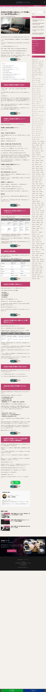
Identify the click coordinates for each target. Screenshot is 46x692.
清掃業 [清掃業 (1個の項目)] (34, 216)
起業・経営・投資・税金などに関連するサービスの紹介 (38, 30)
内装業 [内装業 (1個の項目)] (37, 164)
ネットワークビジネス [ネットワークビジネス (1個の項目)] (35, 107)
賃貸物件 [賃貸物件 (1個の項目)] (34, 259)
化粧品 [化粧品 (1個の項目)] (37, 168)
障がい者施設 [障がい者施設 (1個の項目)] (34, 274)
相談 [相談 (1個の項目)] (42, 222)
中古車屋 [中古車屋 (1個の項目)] (43, 143)
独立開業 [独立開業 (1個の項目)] (38, 220)
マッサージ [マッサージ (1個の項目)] (34, 125)
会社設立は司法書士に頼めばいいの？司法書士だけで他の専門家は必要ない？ (20, 7)
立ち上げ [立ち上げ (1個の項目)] (34, 230)
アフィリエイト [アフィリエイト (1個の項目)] (35, 82)
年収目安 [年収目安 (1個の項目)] (41, 183)
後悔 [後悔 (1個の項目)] (37, 191)
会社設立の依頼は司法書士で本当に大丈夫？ (8, 75)
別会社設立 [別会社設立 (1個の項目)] (38, 166)
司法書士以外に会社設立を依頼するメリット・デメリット (11, 69)
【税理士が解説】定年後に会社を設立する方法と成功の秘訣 (38, 20)
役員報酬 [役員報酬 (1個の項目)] (34, 191)
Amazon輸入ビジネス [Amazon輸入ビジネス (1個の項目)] (35, 61)
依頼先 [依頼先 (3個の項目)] (34, 160)
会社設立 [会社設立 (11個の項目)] (34, 154)
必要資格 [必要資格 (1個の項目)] (34, 193)
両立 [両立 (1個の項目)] (39, 143)
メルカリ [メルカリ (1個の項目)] (34, 129)
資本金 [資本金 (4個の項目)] (38, 259)
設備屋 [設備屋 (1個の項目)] (41, 247)
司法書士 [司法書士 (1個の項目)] (38, 172)
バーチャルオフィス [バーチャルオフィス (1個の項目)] (35, 111)
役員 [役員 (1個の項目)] (40, 189)
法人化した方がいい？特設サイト (34, 690)
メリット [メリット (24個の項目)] (34, 127)
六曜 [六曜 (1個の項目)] (33, 164)
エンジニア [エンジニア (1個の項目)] (39, 88)
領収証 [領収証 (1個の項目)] (42, 276)
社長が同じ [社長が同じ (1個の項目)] (34, 226)
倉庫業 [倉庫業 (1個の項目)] (42, 160)
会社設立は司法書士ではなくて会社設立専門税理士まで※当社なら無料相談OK (13, 79)
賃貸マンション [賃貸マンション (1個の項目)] (38, 257)
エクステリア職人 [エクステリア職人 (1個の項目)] (40, 86)
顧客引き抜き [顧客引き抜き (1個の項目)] (34, 278)
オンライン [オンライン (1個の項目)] (34, 90)
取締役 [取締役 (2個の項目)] (42, 170)
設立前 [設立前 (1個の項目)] (43, 249)
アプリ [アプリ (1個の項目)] (39, 82)
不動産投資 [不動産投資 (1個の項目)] (42, 141)
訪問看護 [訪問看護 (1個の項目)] (38, 247)
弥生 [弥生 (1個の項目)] (37, 189)
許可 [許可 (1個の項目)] (33, 255)
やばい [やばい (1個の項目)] (34, 80)
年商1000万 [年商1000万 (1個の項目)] (34, 185)
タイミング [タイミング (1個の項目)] (34, 101)
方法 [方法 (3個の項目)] (33, 199)
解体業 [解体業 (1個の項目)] (34, 247)
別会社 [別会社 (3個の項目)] (34, 166)
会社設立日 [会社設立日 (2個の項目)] (42, 156)
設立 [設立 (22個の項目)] (33, 249)
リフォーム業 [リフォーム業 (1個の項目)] (38, 135)
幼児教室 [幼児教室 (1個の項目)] (43, 185)
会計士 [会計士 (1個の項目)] (34, 158)
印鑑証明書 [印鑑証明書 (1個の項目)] (38, 170)
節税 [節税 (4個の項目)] (37, 230)
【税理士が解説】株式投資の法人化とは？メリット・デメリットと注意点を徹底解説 (20, 520)
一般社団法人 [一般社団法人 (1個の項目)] (34, 141)
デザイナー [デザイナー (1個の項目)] (34, 103)
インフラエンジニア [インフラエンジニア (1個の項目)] (35, 84)
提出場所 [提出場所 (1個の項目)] (34, 197)
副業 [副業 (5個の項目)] (41, 166)
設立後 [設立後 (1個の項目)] (34, 251)
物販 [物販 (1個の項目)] (33, 218)
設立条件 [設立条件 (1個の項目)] (34, 253)
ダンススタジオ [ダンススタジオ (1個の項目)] (39, 101)
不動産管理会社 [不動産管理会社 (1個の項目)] (35, 143)
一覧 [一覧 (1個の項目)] (38, 141)
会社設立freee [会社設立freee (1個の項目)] (39, 154)
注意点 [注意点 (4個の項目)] (38, 214)
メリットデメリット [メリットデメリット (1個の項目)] (39, 127)
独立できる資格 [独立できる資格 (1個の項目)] (41, 218)
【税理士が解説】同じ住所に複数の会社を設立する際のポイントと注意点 (20, 527)
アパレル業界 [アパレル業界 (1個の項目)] (38, 80)
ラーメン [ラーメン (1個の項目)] (34, 133)
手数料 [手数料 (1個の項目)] (41, 193)
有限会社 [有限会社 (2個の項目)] (39, 203)
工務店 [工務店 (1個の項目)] (34, 183)
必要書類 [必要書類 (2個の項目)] (41, 191)
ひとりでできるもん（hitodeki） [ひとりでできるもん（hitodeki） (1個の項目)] (37, 78)
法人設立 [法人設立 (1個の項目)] (34, 214)
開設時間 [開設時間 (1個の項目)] (37, 272)
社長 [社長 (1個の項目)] (41, 224)
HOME (2, 7)
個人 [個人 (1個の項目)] (33, 162)
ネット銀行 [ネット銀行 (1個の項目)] (41, 107)
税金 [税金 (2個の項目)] (41, 228)
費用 (33, 52)
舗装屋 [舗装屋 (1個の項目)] (38, 243)
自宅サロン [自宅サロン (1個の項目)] (34, 243)
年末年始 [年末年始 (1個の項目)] (39, 185)
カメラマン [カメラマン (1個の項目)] (39, 90)
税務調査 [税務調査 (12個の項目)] (34, 228)
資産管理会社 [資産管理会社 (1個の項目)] (42, 261)
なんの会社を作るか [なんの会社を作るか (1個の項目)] (35, 74)
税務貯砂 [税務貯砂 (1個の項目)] (38, 228)
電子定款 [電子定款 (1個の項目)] (39, 274)
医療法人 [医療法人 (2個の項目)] (41, 168)
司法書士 (14, 16)
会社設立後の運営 (35, 45)
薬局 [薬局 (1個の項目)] (33, 245)
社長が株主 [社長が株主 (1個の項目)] (39, 226)
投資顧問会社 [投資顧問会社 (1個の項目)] (41, 195)
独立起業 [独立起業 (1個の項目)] (34, 220)
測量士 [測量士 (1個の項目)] (37, 216)
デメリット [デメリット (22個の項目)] (39, 103)
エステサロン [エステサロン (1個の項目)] (34, 88)
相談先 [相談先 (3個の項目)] (34, 224)
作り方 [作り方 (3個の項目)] (40, 158)
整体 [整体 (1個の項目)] (37, 197)
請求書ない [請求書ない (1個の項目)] (37, 255)
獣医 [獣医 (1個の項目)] (41, 220)
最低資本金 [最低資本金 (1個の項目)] (34, 203)
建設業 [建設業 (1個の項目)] (41, 187)
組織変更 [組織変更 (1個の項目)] (41, 232)
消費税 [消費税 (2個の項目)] (41, 214)
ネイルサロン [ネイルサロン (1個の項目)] (34, 105)
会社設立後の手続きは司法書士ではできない (8, 77)
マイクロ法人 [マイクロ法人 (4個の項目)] (41, 123)
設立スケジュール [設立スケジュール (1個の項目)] (38, 249)
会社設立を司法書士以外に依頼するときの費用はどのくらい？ (11, 74)
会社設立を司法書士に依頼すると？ (7, 72)
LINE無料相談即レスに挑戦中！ (12, 690)
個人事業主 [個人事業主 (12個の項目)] (37, 162)
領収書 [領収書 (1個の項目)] (38, 276)
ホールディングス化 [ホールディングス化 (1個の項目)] (35, 123)
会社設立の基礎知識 (7, 7)
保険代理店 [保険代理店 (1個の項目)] (38, 160)
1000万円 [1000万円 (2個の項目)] (34, 59)
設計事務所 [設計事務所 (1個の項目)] (42, 253)
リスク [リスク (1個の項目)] (34, 135)
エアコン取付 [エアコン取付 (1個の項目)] (34, 86)
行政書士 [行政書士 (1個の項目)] (37, 245)
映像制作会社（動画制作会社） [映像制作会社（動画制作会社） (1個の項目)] (37, 201)
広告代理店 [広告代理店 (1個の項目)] (34, 187)
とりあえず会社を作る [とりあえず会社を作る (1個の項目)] (39, 72)
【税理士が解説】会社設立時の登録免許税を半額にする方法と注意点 (38, 24)
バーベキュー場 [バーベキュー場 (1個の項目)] (42, 111)
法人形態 (34, 50)
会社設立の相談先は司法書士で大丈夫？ (8, 65)
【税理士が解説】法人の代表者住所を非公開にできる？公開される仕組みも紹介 (38, 33)
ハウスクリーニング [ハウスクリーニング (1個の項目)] (35, 109)
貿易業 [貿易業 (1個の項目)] (34, 257)
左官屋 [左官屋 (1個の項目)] (37, 183)
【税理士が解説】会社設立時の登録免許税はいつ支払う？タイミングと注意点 (38, 27)
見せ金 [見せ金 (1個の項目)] (41, 245)
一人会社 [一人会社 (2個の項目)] (34, 139)
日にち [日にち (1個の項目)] (37, 199)
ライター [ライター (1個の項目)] (34, 131)
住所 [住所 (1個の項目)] (37, 158)
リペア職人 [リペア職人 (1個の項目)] (34, 137)
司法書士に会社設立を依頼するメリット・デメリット (10, 67)
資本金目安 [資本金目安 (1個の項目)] (34, 261)
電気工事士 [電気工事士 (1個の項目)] (34, 276)
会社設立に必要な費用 (5, 70)
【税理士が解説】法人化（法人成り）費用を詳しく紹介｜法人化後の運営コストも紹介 (20, 514)
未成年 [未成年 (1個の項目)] (42, 203)
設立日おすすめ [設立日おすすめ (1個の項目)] (38, 251)
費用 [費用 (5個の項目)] (41, 255)
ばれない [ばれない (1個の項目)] (41, 74)
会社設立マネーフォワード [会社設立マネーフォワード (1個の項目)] (36, 156)
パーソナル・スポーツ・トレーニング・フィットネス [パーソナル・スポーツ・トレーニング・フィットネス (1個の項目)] (38, 115)
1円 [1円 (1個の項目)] (37, 59)
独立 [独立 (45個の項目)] (36, 218)
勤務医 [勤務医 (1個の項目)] (34, 168)
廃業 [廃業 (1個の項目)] (38, 187)
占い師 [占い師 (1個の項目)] (34, 170)
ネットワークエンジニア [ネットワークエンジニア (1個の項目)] (41, 105)
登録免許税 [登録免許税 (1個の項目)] (38, 222)
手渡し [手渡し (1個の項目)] (34, 195)
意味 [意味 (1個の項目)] (37, 193)
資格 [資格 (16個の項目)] (38, 261)
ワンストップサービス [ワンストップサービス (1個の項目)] (40, 137)
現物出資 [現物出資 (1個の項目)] (34, 222)
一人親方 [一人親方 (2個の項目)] (38, 139)
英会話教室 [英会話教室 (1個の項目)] (42, 243)
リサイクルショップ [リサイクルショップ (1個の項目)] (39, 133)
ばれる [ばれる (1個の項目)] (34, 76)
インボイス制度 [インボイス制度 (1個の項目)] (42, 84)
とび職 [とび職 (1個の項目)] (34, 72)
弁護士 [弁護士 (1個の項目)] (34, 189)
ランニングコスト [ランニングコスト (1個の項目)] (39, 131)
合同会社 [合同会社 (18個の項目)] (42, 172)
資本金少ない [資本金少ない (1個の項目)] (42, 259)
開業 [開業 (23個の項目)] (33, 272)
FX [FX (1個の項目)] (40, 61)
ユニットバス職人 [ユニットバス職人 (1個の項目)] (39, 129)
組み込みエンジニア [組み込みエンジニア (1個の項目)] (35, 232)
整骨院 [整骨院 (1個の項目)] (41, 197)
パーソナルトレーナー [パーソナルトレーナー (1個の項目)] (35, 113)
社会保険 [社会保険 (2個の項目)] (38, 224)
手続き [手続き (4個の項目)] (37, 195)
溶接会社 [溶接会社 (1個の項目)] (41, 216)
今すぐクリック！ (11, 550)
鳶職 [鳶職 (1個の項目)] (38, 278)
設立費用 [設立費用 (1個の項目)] (38, 253)
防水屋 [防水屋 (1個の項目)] (41, 272)
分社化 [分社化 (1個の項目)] (40, 164)
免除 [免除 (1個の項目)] (41, 162)
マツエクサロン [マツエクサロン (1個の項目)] (39, 125)
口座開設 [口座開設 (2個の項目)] (34, 172)
